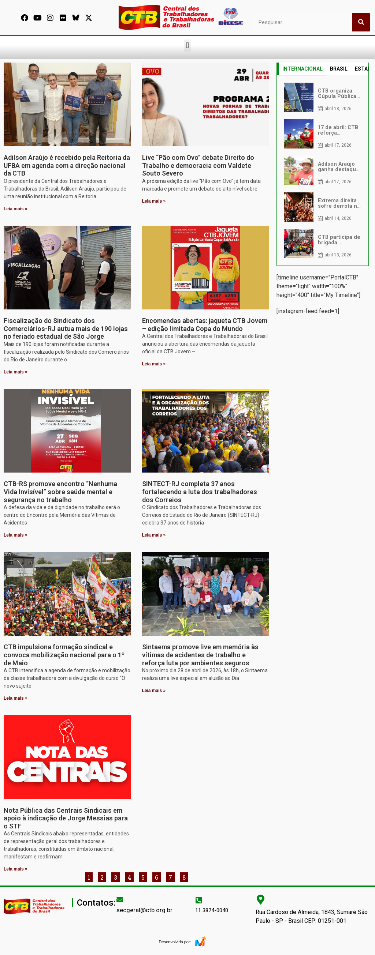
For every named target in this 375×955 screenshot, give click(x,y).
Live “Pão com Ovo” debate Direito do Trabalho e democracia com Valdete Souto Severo (198, 165)
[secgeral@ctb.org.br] (119, 899)
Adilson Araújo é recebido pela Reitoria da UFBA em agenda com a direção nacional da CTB (67, 165)
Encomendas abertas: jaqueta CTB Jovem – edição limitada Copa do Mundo (204, 324)
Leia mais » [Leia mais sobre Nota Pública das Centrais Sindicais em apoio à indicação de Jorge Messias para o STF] (15, 869)
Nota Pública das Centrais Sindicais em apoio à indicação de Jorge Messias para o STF (66, 818)
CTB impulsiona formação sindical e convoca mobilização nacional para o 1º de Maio (64, 654)
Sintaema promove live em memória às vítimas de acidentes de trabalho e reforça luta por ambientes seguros (200, 654)
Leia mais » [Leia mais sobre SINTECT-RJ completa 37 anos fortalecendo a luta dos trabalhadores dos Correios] (154, 535)
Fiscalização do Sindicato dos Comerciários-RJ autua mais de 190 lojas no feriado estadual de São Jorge (66, 328)
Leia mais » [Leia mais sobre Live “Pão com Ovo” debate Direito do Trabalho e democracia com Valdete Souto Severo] (154, 201)
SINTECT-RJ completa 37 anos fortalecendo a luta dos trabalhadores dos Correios (199, 491)
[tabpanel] (322, 170)
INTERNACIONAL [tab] (302, 69)
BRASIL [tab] (339, 69)
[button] (187, 46)
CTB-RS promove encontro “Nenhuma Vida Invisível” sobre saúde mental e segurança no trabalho (60, 491)
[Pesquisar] (361, 22)
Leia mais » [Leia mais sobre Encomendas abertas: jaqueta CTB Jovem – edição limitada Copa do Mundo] (154, 363)
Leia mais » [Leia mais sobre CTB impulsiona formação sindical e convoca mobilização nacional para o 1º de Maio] (15, 698)
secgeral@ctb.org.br (144, 910)
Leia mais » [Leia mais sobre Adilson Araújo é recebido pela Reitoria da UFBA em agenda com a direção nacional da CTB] (15, 208)
